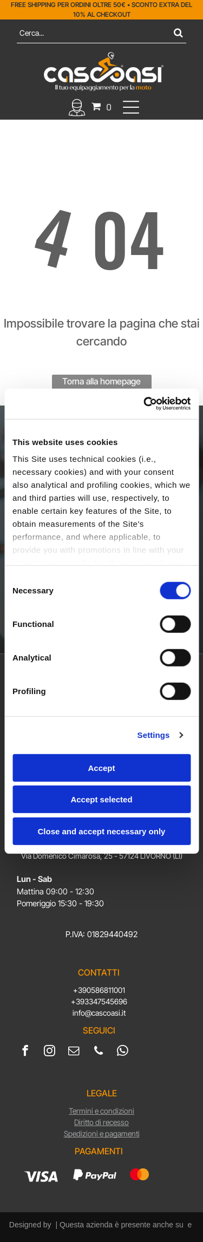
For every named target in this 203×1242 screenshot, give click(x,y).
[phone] (98, 1052)
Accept (101, 767)
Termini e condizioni (101, 1110)
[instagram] (49, 1052)
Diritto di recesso (101, 1122)
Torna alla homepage (101, 381)
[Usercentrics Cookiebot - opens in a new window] (145, 404)
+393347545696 (99, 1001)
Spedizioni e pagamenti (102, 1133)
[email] (74, 1052)
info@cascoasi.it (99, 1012)
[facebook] (25, 1052)
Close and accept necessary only (102, 830)
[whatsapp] (122, 1052)
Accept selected (101, 799)
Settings (153, 735)
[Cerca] (101, 32)
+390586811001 (99, 990)
